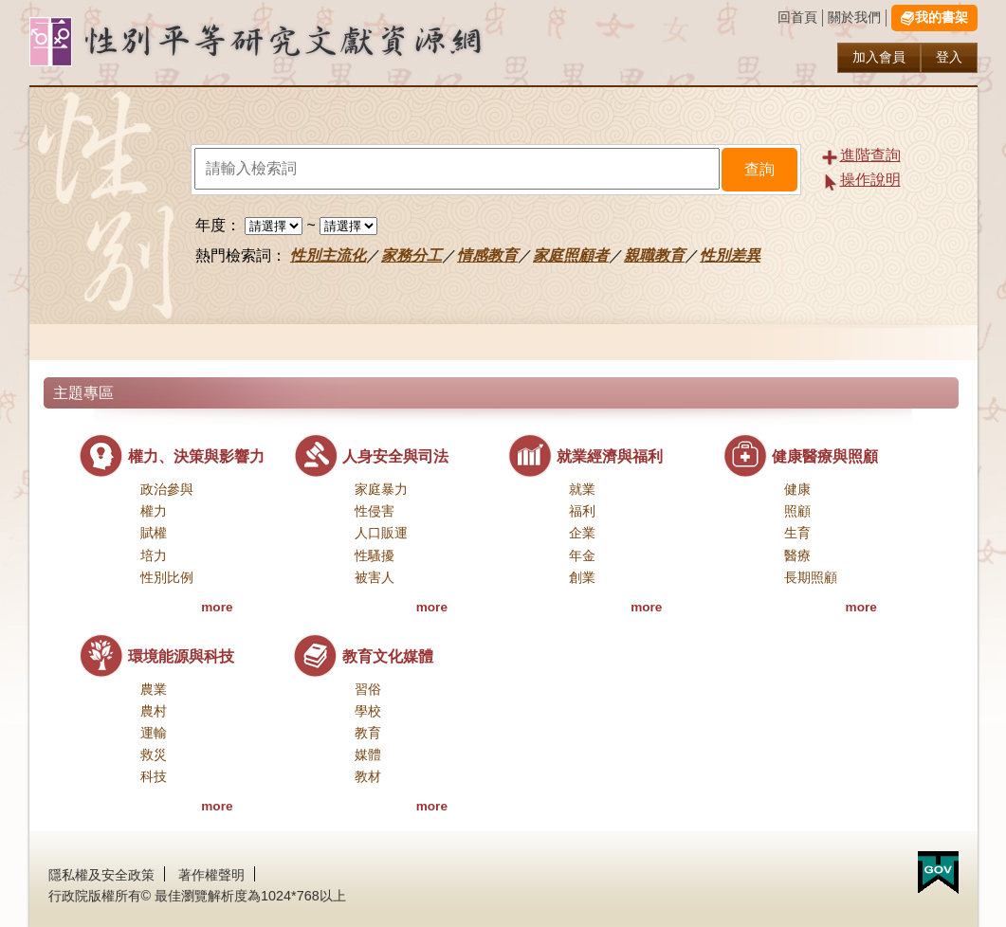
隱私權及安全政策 (101, 874)
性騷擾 (374, 556)
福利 (582, 511)
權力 (153, 511)
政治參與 (166, 489)
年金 (582, 556)
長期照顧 (810, 578)
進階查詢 (870, 155)
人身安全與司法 (395, 456)
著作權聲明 (211, 874)
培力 (153, 556)
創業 (582, 578)
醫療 (797, 556)
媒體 (368, 755)
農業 (153, 689)
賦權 (153, 533)
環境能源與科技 (181, 656)
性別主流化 (328, 255)
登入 (949, 57)
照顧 (797, 511)
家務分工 (411, 255)
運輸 (153, 733)
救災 (153, 755)
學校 (368, 711)
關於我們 (854, 17)
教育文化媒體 (387, 656)
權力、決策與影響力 (196, 456)
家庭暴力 (381, 489)
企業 (582, 533)
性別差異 (730, 255)
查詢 (759, 169)
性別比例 (166, 578)
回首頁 (797, 17)
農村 (153, 711)
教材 (368, 777)
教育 (368, 733)
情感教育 (487, 255)
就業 (582, 489)
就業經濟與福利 (610, 456)
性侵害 (374, 511)
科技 (153, 777)
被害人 (374, 578)
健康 (797, 489)
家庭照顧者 (571, 255)
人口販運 (381, 533)
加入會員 (878, 57)
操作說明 (870, 180)
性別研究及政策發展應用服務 (294, 42)
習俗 (368, 689)
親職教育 (654, 255)
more (216, 607)
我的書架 (941, 17)
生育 (797, 533)
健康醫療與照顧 (825, 456)
